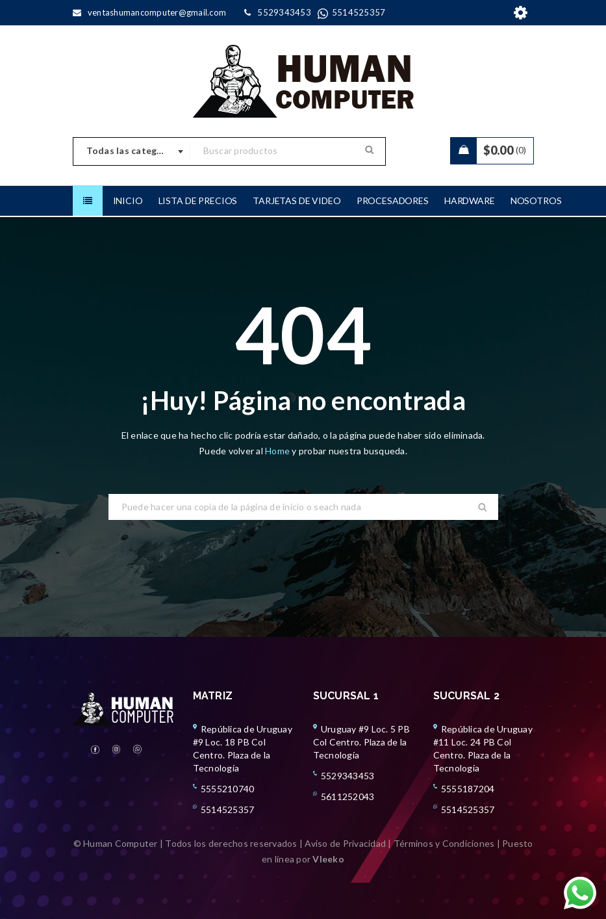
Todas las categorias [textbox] (133, 150)
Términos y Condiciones (444, 843)
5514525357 (228, 809)
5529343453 (348, 775)
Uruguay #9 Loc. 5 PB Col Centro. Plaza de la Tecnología (361, 741)
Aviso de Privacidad (345, 843)
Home (278, 450)
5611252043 (348, 796)
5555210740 (228, 788)
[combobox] (131, 151)
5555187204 (468, 788)
